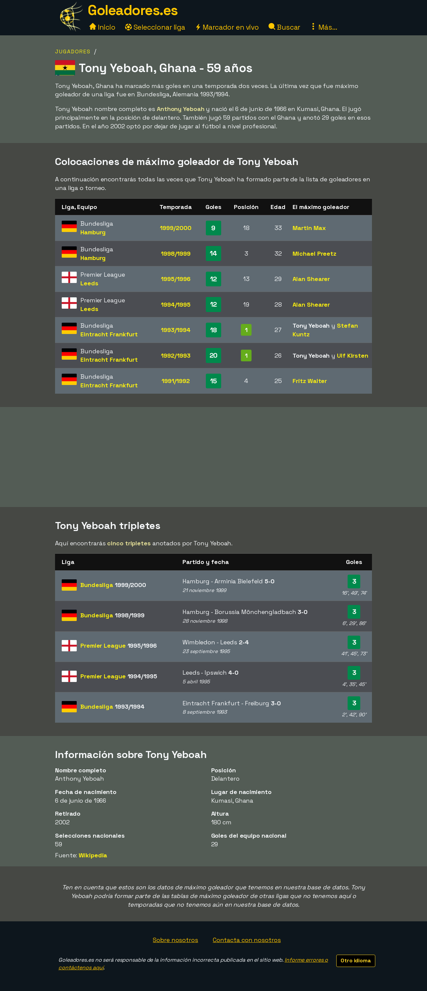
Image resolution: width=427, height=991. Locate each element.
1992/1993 (175, 355)
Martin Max (309, 228)
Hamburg (93, 232)
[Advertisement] (213, 457)
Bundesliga (113, 585)
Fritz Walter (310, 381)
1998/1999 (175, 253)
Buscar (284, 27)
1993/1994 (175, 330)
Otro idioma (356, 960)
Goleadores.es (133, 10)
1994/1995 (175, 304)
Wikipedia (93, 855)
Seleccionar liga (155, 27)
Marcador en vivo (227, 27)
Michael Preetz (314, 253)
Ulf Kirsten (352, 355)
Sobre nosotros (175, 940)
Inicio (102, 27)
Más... (323, 27)
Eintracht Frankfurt (109, 334)
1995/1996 (175, 279)
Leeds (89, 283)
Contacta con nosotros (247, 940)
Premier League (118, 645)
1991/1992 (175, 381)
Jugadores (73, 51)
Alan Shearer (311, 279)
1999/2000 (175, 228)
